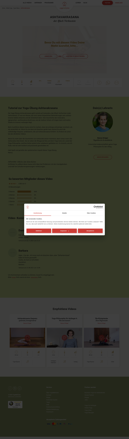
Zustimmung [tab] (38, 213)
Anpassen (64, 231)
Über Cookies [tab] (91, 213)
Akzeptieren (90, 231)
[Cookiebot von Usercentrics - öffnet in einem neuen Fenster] (95, 207)
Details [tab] (64, 213)
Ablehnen (39, 231)
